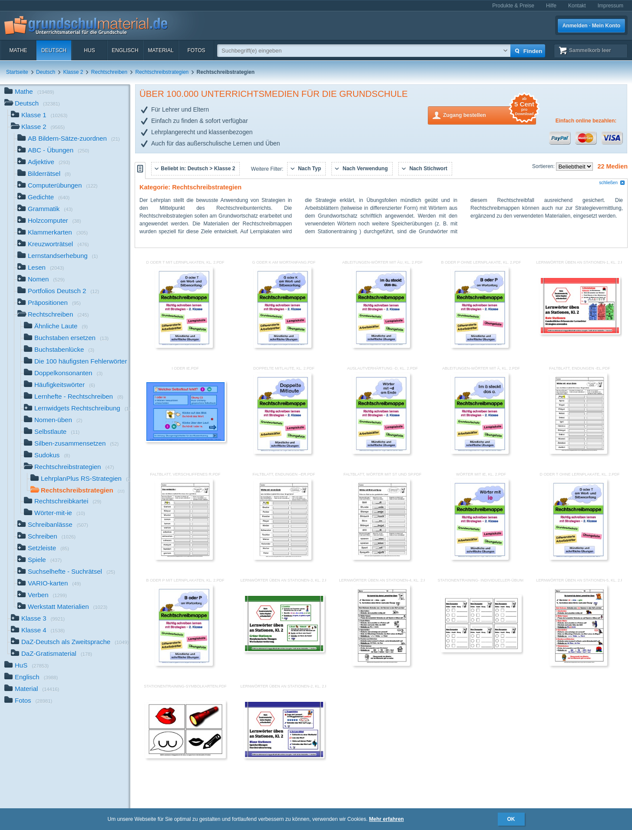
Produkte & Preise (513, 6)
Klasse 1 (39, 115)
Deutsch (53, 50)
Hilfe (551, 6)
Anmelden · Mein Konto (591, 26)
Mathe (18, 50)
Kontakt (577, 6)
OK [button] (511, 819)
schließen (612, 182)
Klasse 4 (38, 630)
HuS (89, 50)
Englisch (125, 50)
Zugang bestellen (489, 114)
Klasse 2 (73, 72)
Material (160, 50)
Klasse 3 (38, 619)
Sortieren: (544, 166)
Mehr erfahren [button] (386, 819)
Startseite (17, 72)
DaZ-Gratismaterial (51, 654)
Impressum (610, 6)
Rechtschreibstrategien (162, 72)
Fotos (196, 50)
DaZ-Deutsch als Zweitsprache (70, 642)
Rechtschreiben (109, 72)
